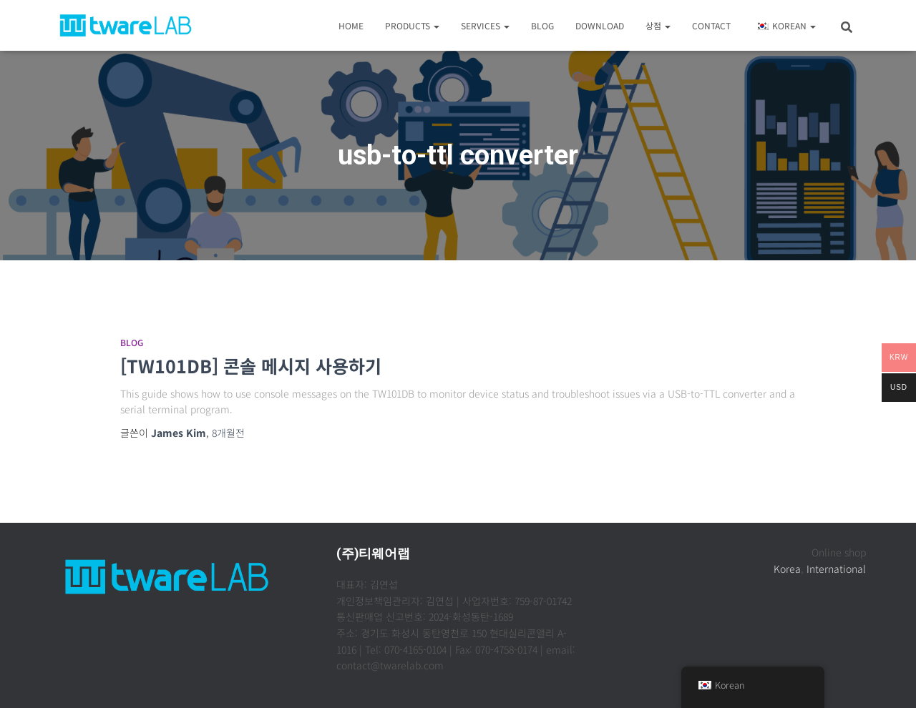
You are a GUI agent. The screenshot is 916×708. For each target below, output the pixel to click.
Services (485, 25)
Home (351, 25)
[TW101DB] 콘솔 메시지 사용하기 (250, 365)
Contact (711, 25)
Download (599, 25)
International (836, 568)
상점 (658, 25)
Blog (542, 25)
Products (412, 25)
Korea (787, 568)
